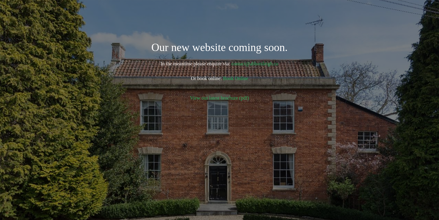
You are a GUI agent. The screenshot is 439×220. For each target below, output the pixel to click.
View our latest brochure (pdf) (219, 98)
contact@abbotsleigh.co (254, 63)
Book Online (235, 78)
